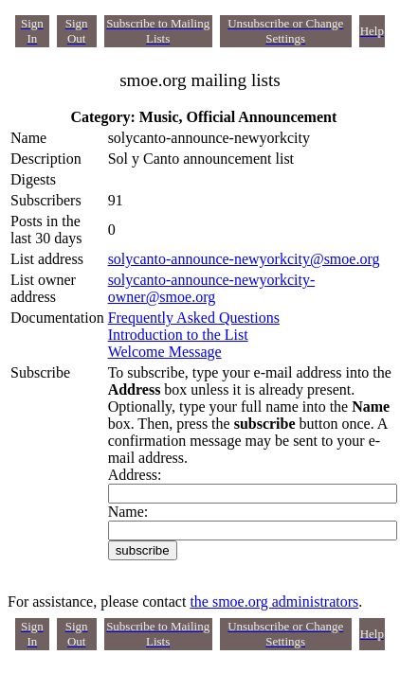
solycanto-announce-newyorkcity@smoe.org (244, 259)
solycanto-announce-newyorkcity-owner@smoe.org (212, 288)
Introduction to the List (178, 335)
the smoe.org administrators (274, 601)
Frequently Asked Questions (194, 318)
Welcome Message (165, 352)
